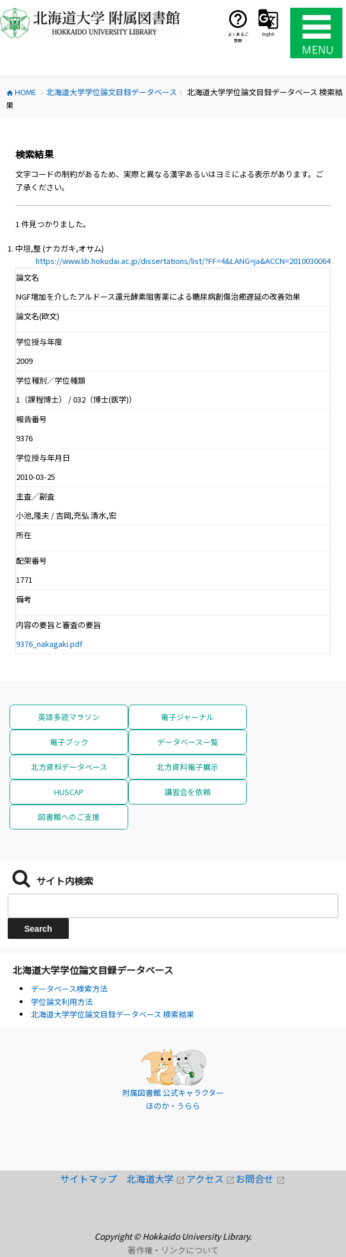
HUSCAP (69, 791)
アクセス (211, 1178)
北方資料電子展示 (187, 766)
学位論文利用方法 (62, 1001)
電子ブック (69, 741)
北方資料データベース (69, 766)
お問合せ (260, 1178)
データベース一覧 (187, 741)
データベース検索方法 (69, 988)
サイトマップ (93, 1178)
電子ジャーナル (187, 716)
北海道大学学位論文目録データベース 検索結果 (112, 1014)
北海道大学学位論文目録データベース (92, 970)
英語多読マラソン (69, 716)
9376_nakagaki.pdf (49, 643)
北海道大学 (156, 1178)
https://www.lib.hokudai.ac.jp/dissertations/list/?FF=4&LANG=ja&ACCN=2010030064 (183, 260)
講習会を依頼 (187, 791)
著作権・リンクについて (173, 1250)
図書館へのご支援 (69, 816)
